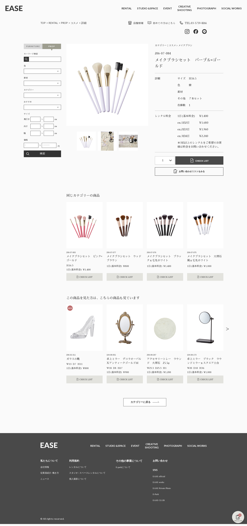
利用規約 (76, 461)
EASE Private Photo (166, 490)
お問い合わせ (165, 461)
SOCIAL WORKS (231, 8)
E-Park (160, 496)
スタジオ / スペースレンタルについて (90, 474)
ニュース (45, 480)
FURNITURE (33, 46)
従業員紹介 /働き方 (50, 474)
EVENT (167, 8)
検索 (42, 154)
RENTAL (127, 8)
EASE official (163, 477)
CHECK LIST (200, 161)
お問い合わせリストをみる (189, 172)
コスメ (76, 22)
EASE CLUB (163, 502)
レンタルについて (80, 468)
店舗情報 (131, 23)
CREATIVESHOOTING (184, 8)
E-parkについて (128, 468)
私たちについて (49, 461)
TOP (43, 22)
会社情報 (45, 468)
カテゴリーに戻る (145, 402)
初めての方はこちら (158, 23)
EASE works (163, 483)
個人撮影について (80, 480)
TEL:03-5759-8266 (192, 23)
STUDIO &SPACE (147, 8)
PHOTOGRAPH (206, 8)
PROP (65, 22)
